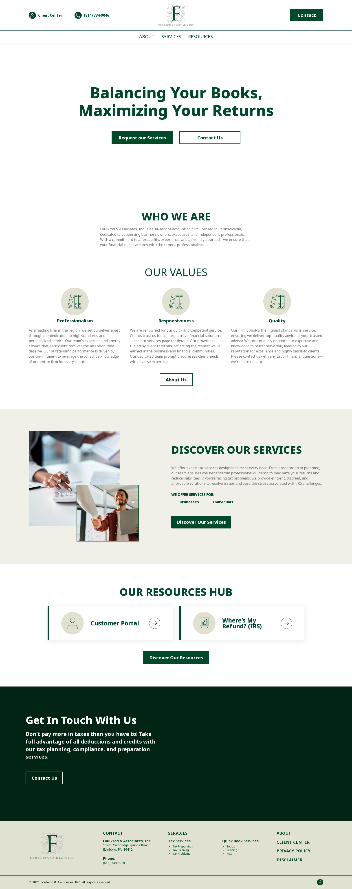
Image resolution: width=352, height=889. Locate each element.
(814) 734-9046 (114, 862)
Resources (200, 36)
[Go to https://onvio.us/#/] (45, 15)
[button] (201, 522)
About (147, 36)
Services (171, 36)
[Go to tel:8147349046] (92, 15)
